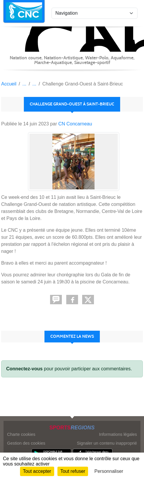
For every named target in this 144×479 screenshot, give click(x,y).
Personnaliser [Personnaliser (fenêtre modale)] (109, 471)
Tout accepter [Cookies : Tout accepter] (37, 471)
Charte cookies (21, 434)
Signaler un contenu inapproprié (107, 443)
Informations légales (118, 434)
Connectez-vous (24, 368)
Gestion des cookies (26, 443)
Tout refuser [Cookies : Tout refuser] (72, 471)
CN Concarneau (75, 123)
